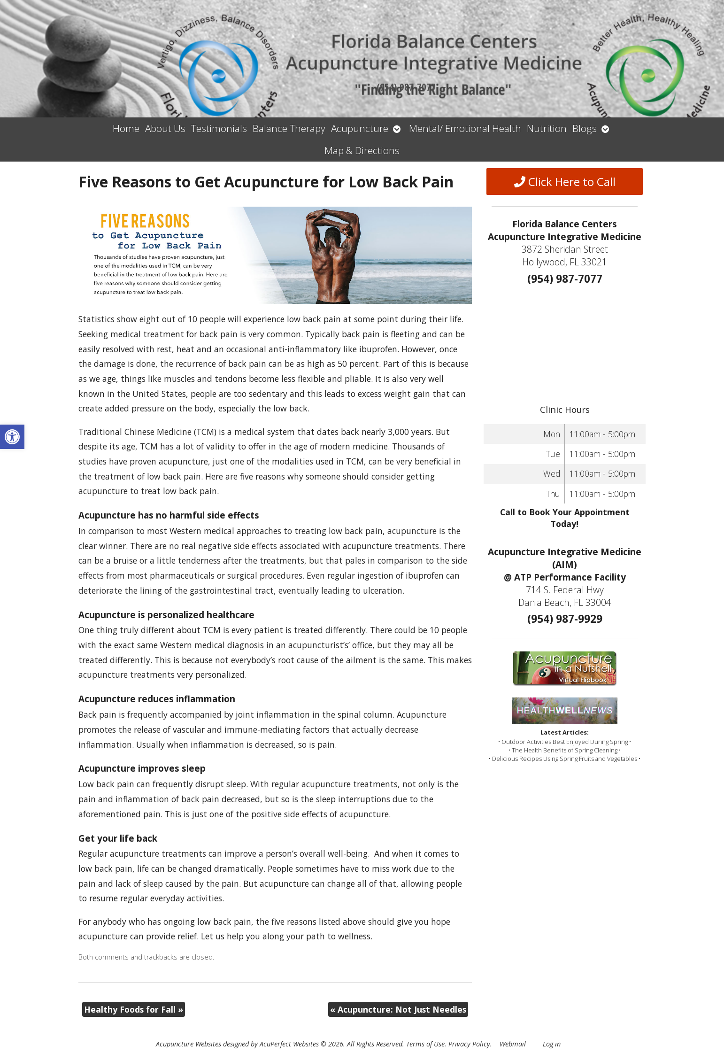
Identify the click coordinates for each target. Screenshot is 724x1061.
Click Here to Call (565, 181)
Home (126, 128)
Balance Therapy (289, 128)
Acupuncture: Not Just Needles (398, 1009)
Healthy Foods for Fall (133, 1009)
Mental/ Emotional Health (465, 128)
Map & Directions (362, 150)
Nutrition (547, 128)
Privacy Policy (469, 1043)
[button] (12, 437)
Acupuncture (359, 128)
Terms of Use (425, 1043)
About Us (165, 128)
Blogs (584, 128)
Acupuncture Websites (188, 1043)
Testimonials (219, 128)
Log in (552, 1043)
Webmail (513, 1043)
